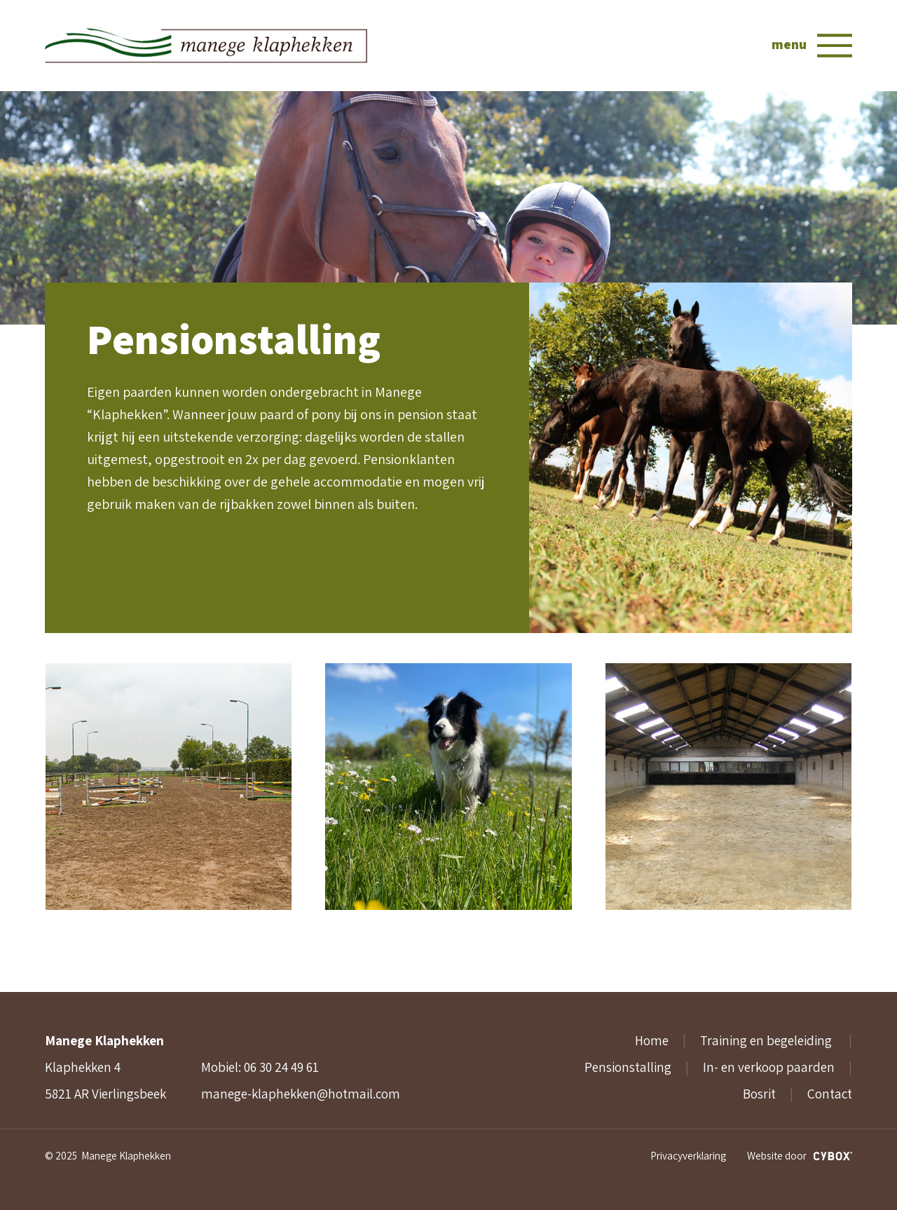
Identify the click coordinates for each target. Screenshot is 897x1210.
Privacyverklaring (688, 1155)
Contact (829, 1094)
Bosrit (759, 1094)
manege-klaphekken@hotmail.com (300, 1094)
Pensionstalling (627, 1067)
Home (652, 1040)
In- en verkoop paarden (769, 1067)
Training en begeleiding (767, 1040)
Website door (799, 1155)
